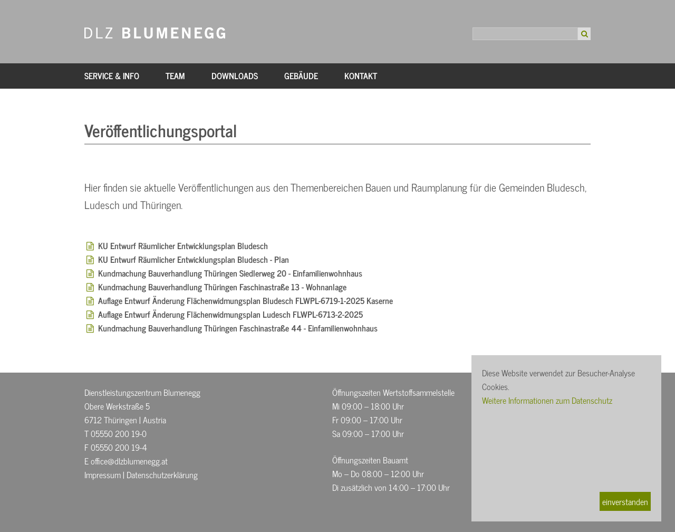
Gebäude (301, 75)
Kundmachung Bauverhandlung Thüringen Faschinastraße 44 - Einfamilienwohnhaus (238, 328)
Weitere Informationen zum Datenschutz (547, 400)
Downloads (234, 75)
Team (175, 75)
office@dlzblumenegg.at (129, 461)
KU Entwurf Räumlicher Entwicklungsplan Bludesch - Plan (193, 259)
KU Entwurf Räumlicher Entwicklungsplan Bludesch (183, 245)
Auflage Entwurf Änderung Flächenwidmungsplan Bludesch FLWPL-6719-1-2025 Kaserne (245, 300)
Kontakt (360, 75)
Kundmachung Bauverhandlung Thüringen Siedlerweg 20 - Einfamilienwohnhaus (230, 273)
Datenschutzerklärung (162, 474)
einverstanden (625, 501)
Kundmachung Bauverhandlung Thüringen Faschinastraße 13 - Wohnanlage (222, 286)
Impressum (102, 474)
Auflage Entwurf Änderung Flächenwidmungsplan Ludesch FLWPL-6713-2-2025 (230, 314)
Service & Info (111, 75)
